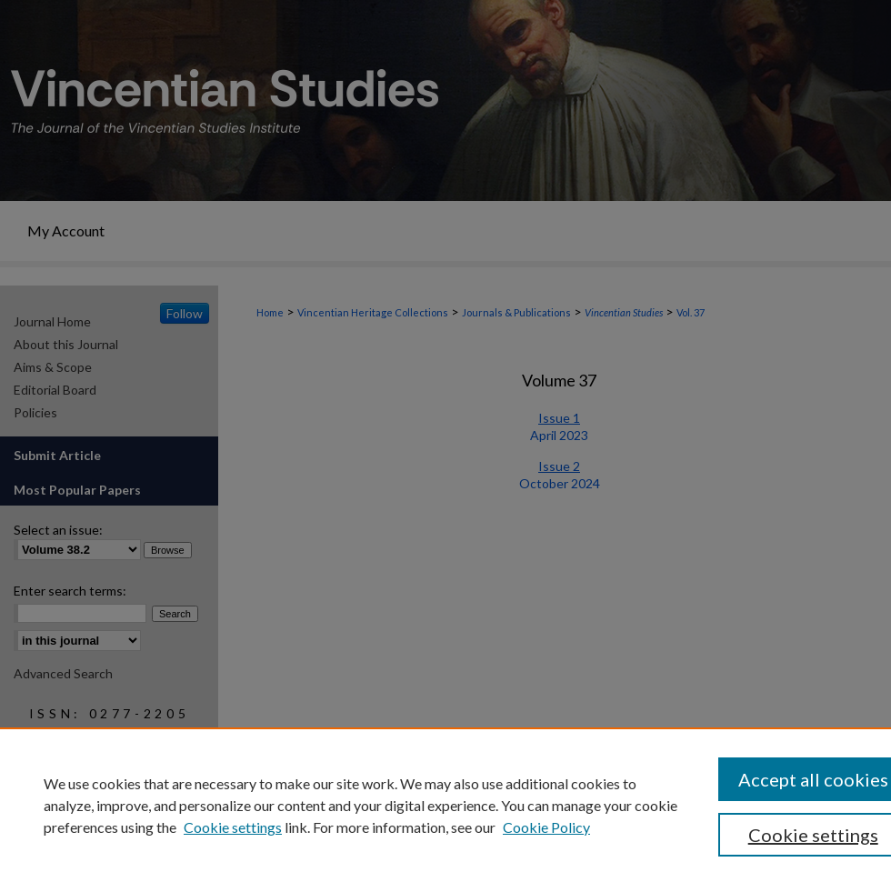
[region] (445, 804)
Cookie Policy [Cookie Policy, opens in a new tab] (546, 827)
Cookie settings (233, 827)
